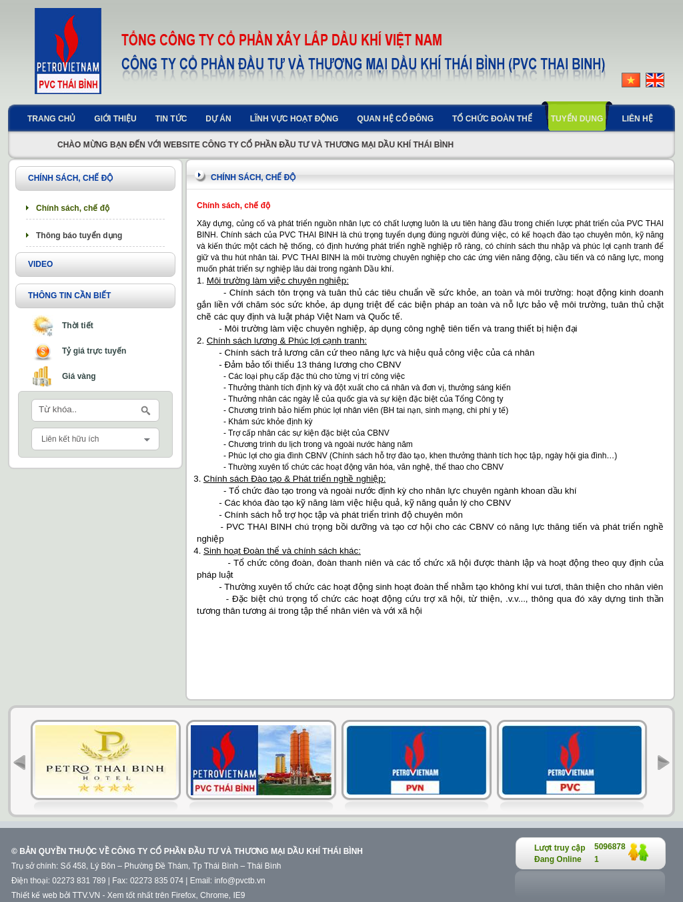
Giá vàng (79, 376)
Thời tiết (77, 325)
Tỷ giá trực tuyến (94, 351)
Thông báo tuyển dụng (79, 235)
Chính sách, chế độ (72, 208)
